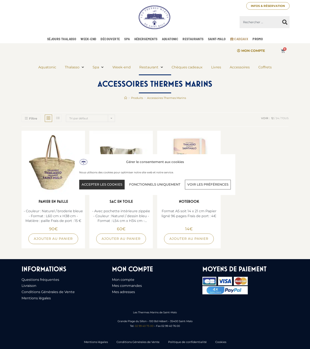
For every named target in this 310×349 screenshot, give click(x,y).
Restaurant (151, 67)
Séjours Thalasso (61, 39)
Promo (258, 39)
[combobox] (260, 22)
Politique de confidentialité (187, 342)
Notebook (189, 201)
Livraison (29, 286)
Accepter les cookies (102, 184)
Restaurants (193, 39)
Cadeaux (239, 39)
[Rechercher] (285, 22)
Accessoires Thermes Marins (166, 98)
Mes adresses (123, 292)
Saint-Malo (217, 39)
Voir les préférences (207, 184)
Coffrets (265, 67)
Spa (127, 39)
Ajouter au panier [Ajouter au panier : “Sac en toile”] (121, 239)
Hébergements (146, 39)
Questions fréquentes (40, 280)
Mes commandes (127, 286)
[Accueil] (125, 98)
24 (277, 118)
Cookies (220, 342)
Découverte (110, 39)
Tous (284, 118)
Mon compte (123, 280)
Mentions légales (36, 298)
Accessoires (240, 67)
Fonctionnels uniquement (154, 184)
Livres (216, 67)
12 (272, 118)
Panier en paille (53, 201)
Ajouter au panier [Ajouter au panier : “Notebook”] (188, 239)
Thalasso (74, 67)
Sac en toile (121, 201)
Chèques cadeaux (187, 67)
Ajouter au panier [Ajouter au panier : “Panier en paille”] (53, 239)
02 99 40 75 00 (144, 325)
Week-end (88, 39)
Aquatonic (170, 39)
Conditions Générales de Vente (48, 292)
